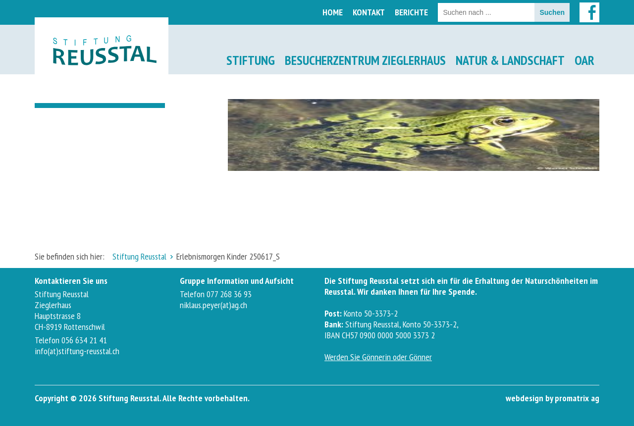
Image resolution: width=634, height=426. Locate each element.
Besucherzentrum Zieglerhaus (365, 60)
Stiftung (250, 60)
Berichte (411, 12)
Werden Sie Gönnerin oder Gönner (378, 357)
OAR (584, 60)
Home (332, 12)
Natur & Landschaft (510, 60)
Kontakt (369, 12)
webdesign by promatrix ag (552, 398)
